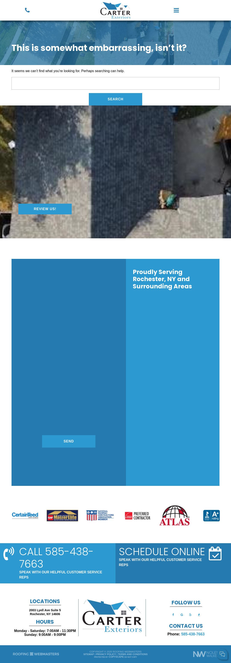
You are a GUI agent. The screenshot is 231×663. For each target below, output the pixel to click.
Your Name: (171, 632)
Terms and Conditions (133, 654)
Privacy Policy (106, 654)
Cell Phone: (171, 637)
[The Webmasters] (36, 655)
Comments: (171, 641)
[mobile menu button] (189, 10)
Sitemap (88, 654)
